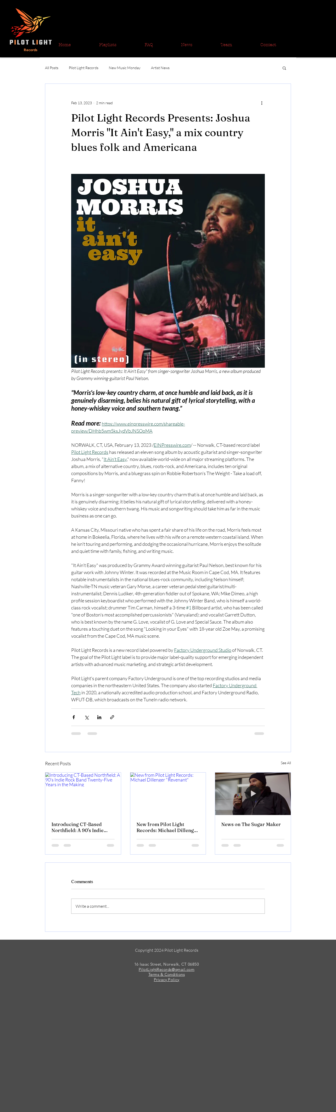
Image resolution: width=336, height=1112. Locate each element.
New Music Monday (125, 67)
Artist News (160, 67)
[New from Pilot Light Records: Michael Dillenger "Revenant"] (168, 794)
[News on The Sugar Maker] (253, 794)
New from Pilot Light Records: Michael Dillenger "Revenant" (168, 827)
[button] (284, 68)
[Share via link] (112, 717)
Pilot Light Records (83, 67)
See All (286, 763)
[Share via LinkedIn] (99, 717)
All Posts (51, 67)
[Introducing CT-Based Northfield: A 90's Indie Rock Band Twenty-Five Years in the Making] (83, 794)
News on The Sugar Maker (251, 824)
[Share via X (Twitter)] (86, 717)
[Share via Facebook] (73, 717)
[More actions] (262, 103)
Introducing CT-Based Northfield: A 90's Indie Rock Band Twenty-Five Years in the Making (78, 827)
